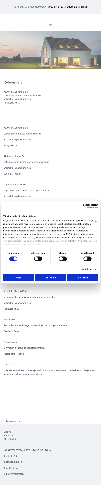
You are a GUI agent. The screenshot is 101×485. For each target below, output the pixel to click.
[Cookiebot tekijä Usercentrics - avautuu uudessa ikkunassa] (85, 206)
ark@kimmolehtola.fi (77, 7)
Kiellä (18, 277)
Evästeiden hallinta (13, 421)
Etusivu (7, 431)
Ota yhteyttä (10, 439)
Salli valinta (50, 277)
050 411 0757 (56, 7)
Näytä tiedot (86, 269)
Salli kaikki (82, 277)
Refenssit (8, 435)
